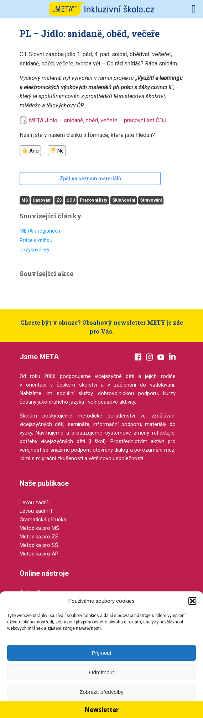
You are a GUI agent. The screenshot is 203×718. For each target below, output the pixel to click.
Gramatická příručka (43, 519)
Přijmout (101, 653)
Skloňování (123, 200)
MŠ (24, 200)
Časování (42, 200)
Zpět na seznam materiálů (90, 178)
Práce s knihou (36, 240)
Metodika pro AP (39, 554)
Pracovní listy (93, 200)
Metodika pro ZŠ (39, 536)
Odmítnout (101, 672)
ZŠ (59, 200)
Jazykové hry (35, 249)
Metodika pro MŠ (39, 528)
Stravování (151, 200)
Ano (30, 151)
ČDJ (71, 200)
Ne (57, 151)
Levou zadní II (36, 511)
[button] (192, 601)
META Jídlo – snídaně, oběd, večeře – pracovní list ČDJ (97, 120)
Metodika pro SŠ (39, 545)
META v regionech (40, 231)
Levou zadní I (35, 502)
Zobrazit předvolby (101, 692)
